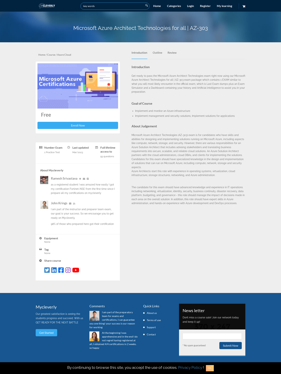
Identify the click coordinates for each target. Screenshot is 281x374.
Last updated (80, 147)
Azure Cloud (64, 54)
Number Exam (53, 147)
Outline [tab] (157, 52)
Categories (174, 6)
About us (152, 312)
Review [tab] (172, 52)
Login (190, 6)
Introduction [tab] (139, 52)
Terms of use (154, 320)
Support (151, 327)
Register (205, 6)
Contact (151, 334)
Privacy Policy (190, 367)
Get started (46, 332)
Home (157, 6)
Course (51, 54)
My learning (224, 6)
